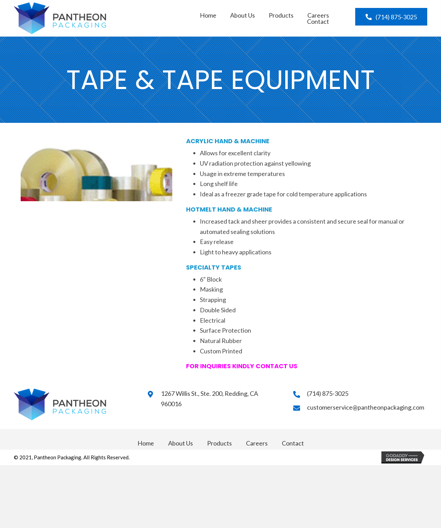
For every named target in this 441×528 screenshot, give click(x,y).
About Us (180, 443)
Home (145, 443)
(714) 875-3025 (327, 393)
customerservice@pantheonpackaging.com (365, 407)
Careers (257, 443)
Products (219, 443)
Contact (293, 443)
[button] (391, 17)
